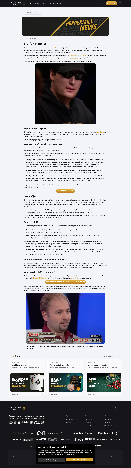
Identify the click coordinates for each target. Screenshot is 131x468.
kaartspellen (74, 58)
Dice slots (107, 419)
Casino (36, 3)
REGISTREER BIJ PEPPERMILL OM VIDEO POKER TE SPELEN (65, 282)
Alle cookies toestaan (79, 459)
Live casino (88, 422)
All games (69, 416)
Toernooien (46, 3)
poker (55, 48)
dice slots (74, 56)
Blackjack (107, 416)
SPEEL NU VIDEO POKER (66, 191)
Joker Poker (74, 278)
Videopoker (88, 426)
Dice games (88, 419)
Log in (101, 3)
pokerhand (100, 132)
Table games (70, 426)
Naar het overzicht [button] (33, 13)
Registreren (111, 3)
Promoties (57, 3)
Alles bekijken (107, 356)
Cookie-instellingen (51, 460)
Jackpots (68, 422)
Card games (69, 419)
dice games (83, 56)
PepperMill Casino (39, 278)
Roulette (107, 422)
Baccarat (88, 416)
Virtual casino (108, 426)
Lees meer (27, 394)
